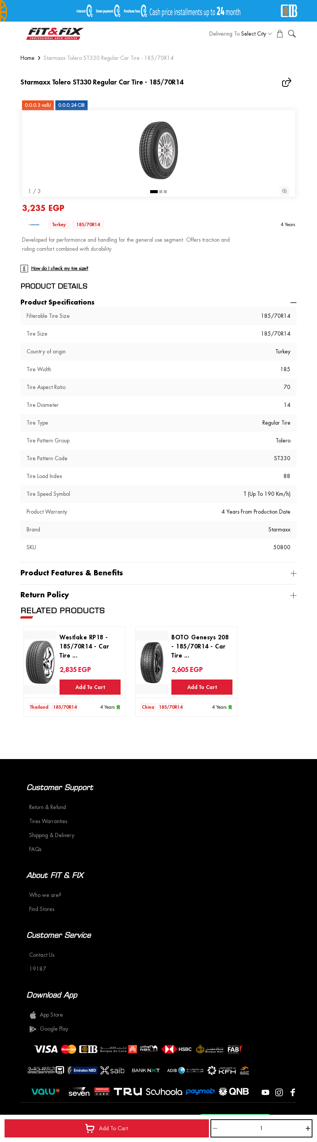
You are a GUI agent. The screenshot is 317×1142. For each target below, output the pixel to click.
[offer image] (158, 11)
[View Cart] (279, 33)
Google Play (48, 1029)
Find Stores (41, 909)
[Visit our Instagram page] (279, 1091)
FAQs (35, 849)
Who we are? (45, 895)
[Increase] (308, 1128)
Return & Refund (47, 807)
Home (27, 58)
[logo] (54, 34)
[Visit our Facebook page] (293, 1091)
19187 (37, 969)
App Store (46, 1015)
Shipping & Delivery (51, 835)
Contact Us (41, 955)
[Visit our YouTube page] (265, 1091)
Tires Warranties (48, 821)
